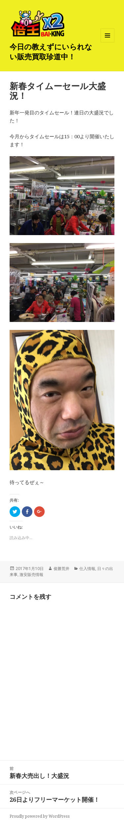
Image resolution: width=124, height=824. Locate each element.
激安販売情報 (31, 574)
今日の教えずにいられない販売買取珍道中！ (51, 51)
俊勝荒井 (61, 568)
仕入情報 (87, 568)
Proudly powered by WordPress (40, 816)
